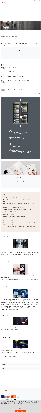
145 (2, 329)
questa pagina (24, 402)
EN (39, 0)
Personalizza (20, 408)
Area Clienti (28, 299)
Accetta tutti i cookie (21, 411)
